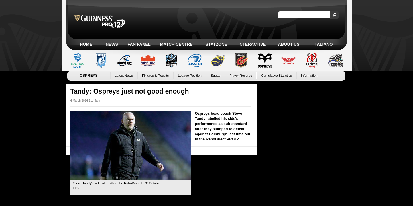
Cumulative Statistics (276, 75)
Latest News (124, 75)
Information (309, 75)
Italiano (323, 44)
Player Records (240, 75)
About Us (288, 44)
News (112, 44)
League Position (190, 75)
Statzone (216, 44)
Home (86, 44)
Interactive (252, 44)
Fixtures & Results (155, 75)
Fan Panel (138, 44)
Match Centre (176, 44)
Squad (215, 75)
